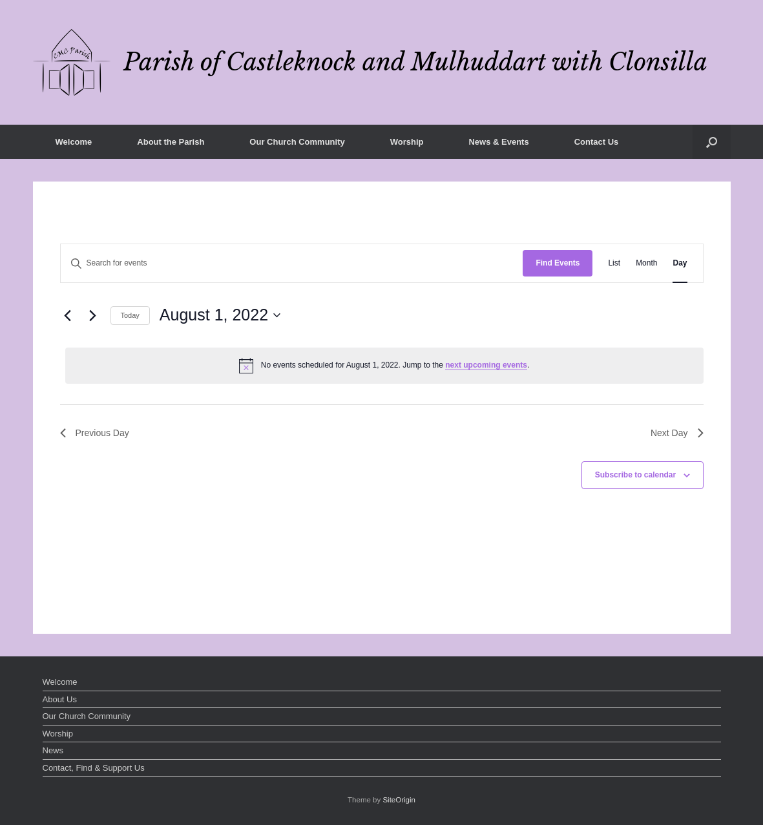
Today (130, 315)
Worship (407, 142)
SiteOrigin (398, 800)
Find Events (558, 262)
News (53, 750)
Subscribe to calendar (635, 474)
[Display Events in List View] (614, 263)
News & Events (498, 142)
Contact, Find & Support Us (94, 768)
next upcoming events (486, 365)
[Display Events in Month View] (646, 263)
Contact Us (596, 142)
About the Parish (170, 142)
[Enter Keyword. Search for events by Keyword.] (292, 263)
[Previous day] (68, 315)
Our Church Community (296, 142)
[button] (712, 142)
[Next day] (93, 315)
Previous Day (94, 433)
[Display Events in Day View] (680, 263)
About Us (60, 699)
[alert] (384, 366)
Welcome (74, 142)
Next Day (677, 433)
